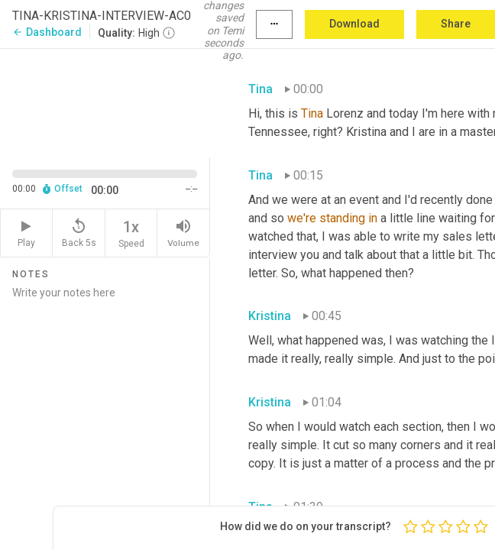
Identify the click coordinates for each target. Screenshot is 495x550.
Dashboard (47, 32)
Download (354, 24)
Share (456, 24)
